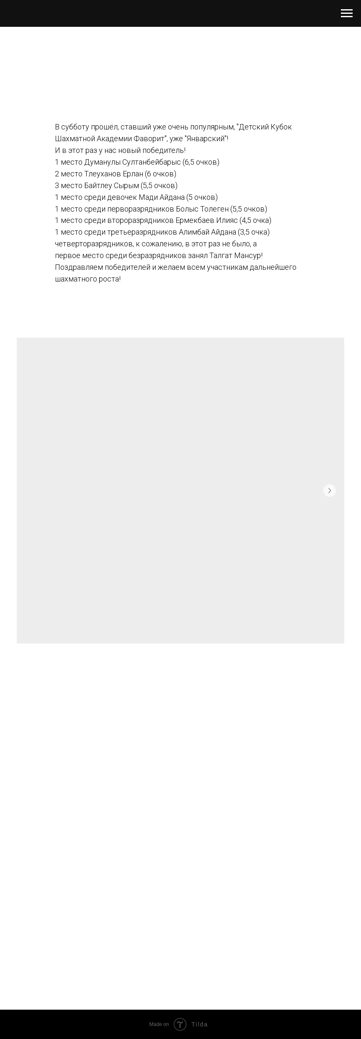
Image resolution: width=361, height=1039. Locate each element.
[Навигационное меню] (347, 13)
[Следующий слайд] (329, 490)
